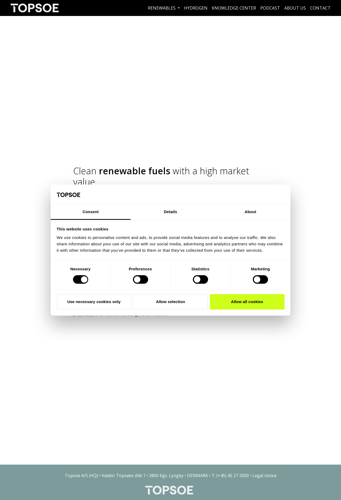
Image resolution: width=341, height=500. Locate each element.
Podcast (270, 8)
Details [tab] (170, 212)
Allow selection (170, 301)
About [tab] (250, 212)
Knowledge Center (234, 8)
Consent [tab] (91, 212)
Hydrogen (196, 8)
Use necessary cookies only (93, 301)
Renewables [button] (162, 8)
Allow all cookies (247, 301)
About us (295, 8)
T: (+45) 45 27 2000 (230, 475)
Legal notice (264, 475)
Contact (320, 8)
